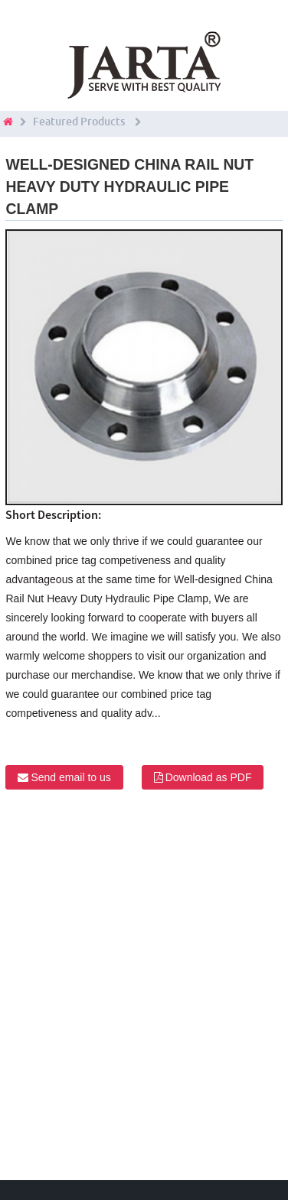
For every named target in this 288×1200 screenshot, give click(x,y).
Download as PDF (208, 777)
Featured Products (79, 121)
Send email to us (70, 777)
